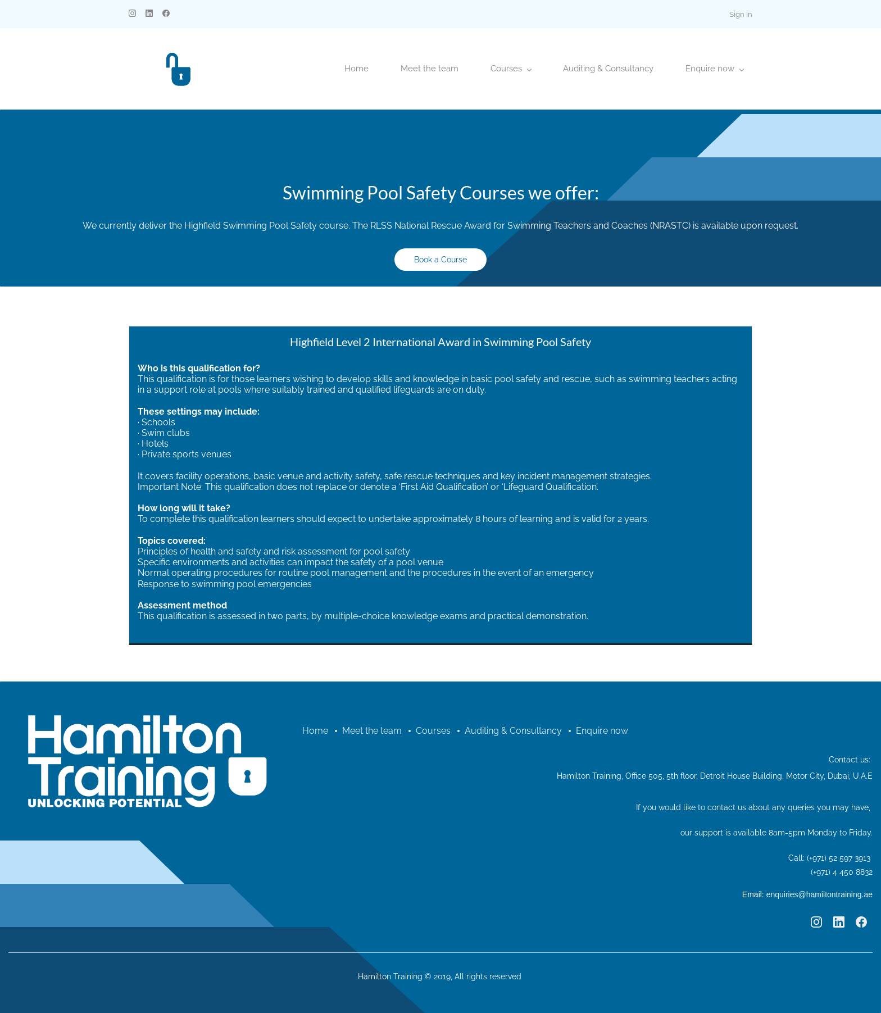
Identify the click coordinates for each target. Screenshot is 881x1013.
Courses (433, 730)
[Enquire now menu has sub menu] (714, 69)
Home (315, 730)
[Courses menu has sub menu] (511, 69)
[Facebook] (861, 922)
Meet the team (372, 730)
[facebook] (166, 14)
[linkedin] (149, 14)
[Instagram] (816, 922)
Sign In (740, 14)
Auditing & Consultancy (513, 730)
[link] (146, 692)
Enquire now (602, 730)
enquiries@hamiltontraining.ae (819, 894)
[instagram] (132, 14)
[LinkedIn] (838, 922)
